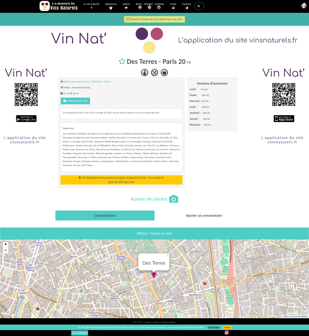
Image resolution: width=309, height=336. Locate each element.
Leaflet (285, 316)
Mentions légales (168, 322)
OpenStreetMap (300, 316)
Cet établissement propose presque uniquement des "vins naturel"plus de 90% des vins (121, 180)
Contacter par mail (75, 101)
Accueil (147, 322)
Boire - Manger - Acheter (150, 6)
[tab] (104, 215)
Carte (173, 6)
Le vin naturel (91, 6)
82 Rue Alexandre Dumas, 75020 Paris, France (87, 81)
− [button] (5, 251)
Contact (186, 6)
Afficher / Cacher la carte (154, 233)
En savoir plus (213, 327)
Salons (126, 6)
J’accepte (226, 327)
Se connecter (79, 333)
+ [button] (5, 245)
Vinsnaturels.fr (59, 6)
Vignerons (111, 6)
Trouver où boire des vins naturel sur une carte (154, 19)
